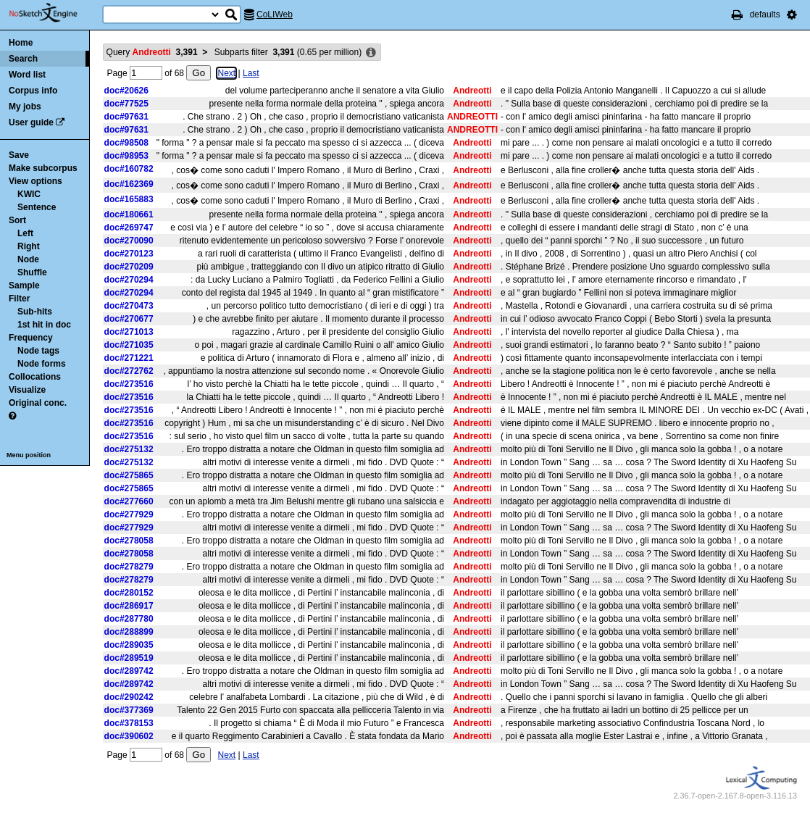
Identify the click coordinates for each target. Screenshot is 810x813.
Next (226, 73)
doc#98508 (126, 143)
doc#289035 (129, 645)
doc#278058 (129, 540)
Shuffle (32, 272)
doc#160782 (129, 169)
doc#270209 (129, 267)
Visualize (27, 390)
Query (152, 52)
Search (23, 59)
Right (28, 246)
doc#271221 (129, 358)
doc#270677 (129, 319)
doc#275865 (129, 475)
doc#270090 (129, 240)
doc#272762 (129, 371)
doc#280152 (129, 593)
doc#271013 (129, 332)
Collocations (35, 377)
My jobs (25, 106)
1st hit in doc (44, 325)
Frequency (31, 338)
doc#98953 (126, 156)
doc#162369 (129, 184)
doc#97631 (126, 117)
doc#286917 (129, 606)
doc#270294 (129, 280)
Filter (19, 298)
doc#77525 (126, 104)
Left (25, 233)
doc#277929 (129, 514)
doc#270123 (129, 254)
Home (21, 43)
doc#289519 (129, 658)
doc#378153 (129, 723)
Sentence (36, 207)
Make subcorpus (43, 168)
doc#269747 (129, 227)
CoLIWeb (274, 14)
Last (251, 73)
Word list (27, 75)
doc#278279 (129, 567)
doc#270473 (129, 306)
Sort (17, 220)
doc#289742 (129, 671)
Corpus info (33, 91)
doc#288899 (129, 632)
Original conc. (38, 403)
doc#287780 (129, 619)
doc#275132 (129, 449)
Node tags (38, 351)
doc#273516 (129, 384)
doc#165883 (129, 199)
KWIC (29, 194)
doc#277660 (129, 501)
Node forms (41, 364)
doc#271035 (129, 345)
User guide (31, 122)
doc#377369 (129, 710)
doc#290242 (129, 697)
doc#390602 (129, 736)
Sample (24, 285)
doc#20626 (126, 91)
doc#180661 (129, 214)
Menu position (29, 455)
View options (35, 181)
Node (28, 259)
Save (19, 155)
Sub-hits (34, 312)
